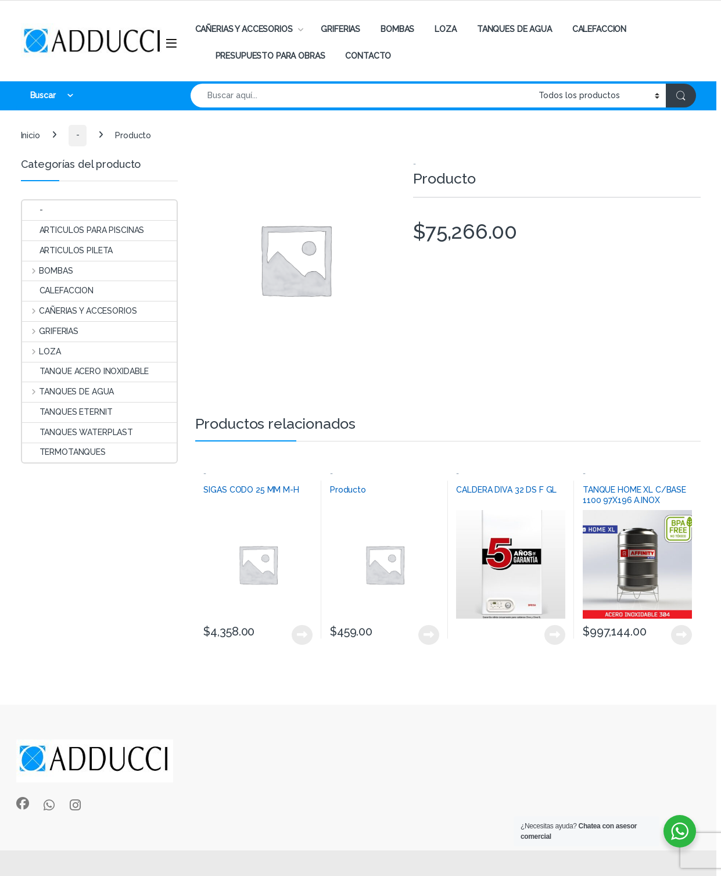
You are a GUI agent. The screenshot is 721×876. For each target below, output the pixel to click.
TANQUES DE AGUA (514, 29)
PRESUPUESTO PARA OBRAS (270, 55)
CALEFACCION (599, 29)
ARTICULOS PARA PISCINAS (83, 230)
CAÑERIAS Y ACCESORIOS (244, 29)
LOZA (445, 29)
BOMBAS (397, 29)
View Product (302, 635)
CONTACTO (368, 55)
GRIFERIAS (340, 29)
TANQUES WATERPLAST (77, 432)
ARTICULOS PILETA (67, 250)
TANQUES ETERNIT (67, 412)
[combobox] (362, 95)
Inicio (30, 134)
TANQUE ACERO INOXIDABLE (85, 371)
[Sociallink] (22, 803)
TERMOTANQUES (64, 452)
